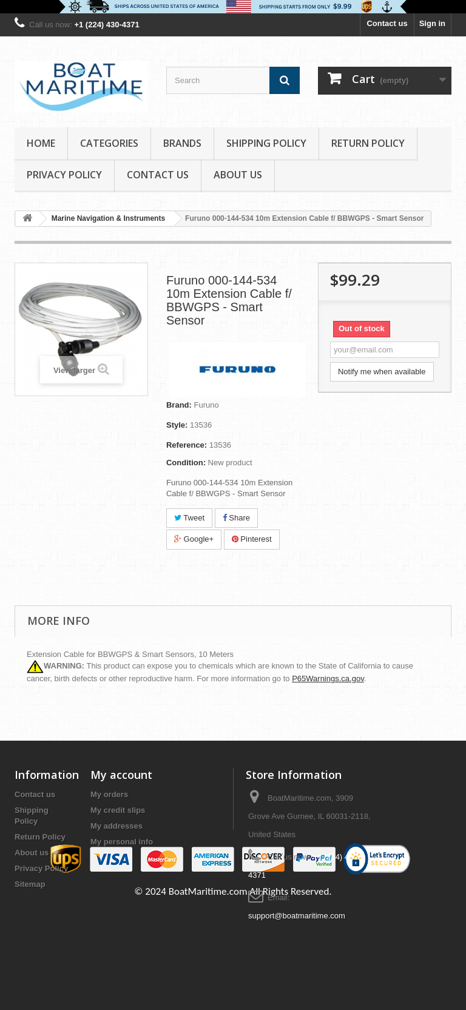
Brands (182, 143)
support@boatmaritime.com (296, 915)
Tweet (189, 517)
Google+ (194, 539)
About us (238, 174)
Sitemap (30, 884)
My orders (109, 794)
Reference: (186, 444)
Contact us (386, 23)
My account (121, 774)
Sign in (432, 23)
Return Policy (368, 143)
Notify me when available (382, 371)
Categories (109, 143)
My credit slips (117, 810)
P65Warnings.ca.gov (328, 678)
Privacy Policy (64, 174)
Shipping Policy (266, 143)
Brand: (179, 404)
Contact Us (158, 174)
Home (41, 143)
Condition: (186, 462)
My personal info (121, 841)
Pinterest (252, 539)
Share (236, 517)
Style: (176, 424)
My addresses (116, 825)
